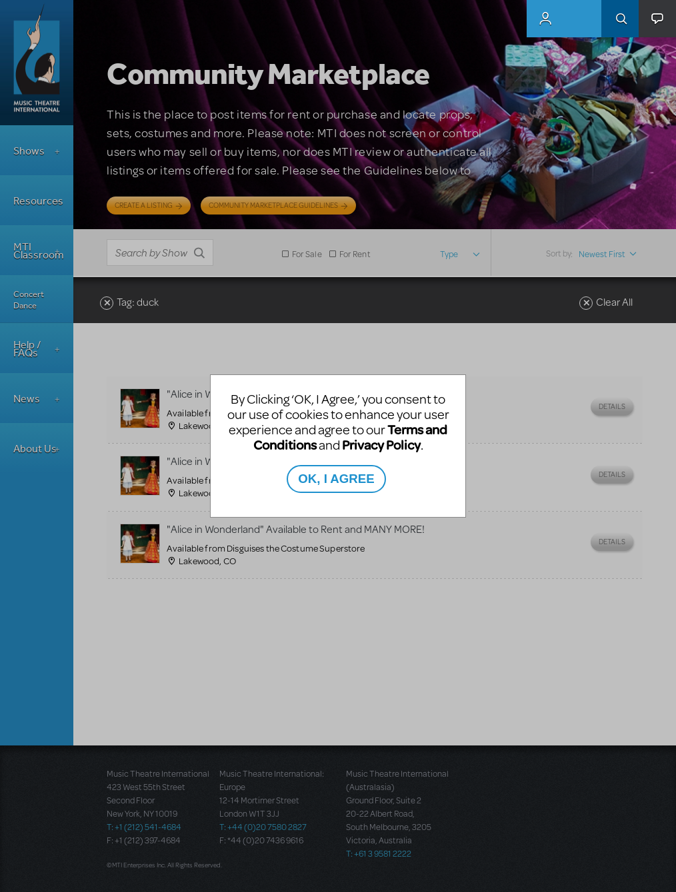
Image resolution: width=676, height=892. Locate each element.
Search (620, 18)
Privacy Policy (381, 444)
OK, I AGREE (336, 479)
